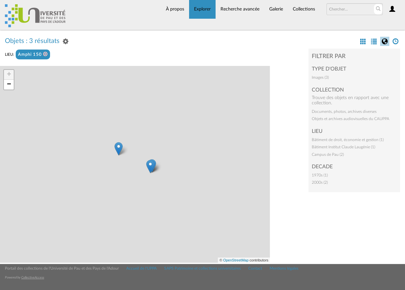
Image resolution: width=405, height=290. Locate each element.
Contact (255, 268)
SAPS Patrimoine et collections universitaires (202, 268)
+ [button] (9, 75)
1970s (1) (320, 175)
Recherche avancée (239, 9)
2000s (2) (320, 182)
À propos (175, 9)
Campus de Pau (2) (328, 154)
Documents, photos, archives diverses (344, 112)
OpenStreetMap (236, 260)
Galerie (276, 9)
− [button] (9, 85)
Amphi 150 (33, 54)
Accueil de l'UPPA (141, 268)
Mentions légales (284, 268)
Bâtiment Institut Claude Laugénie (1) (343, 147)
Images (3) (320, 77)
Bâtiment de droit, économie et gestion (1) (348, 140)
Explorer (202, 9)
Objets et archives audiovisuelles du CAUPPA (350, 119)
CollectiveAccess (32, 277)
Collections (304, 9)
